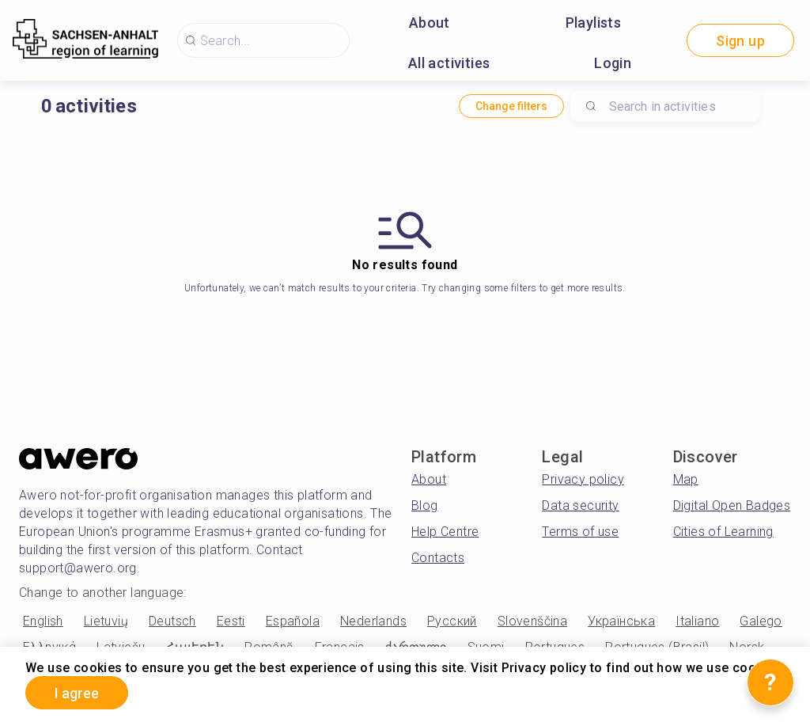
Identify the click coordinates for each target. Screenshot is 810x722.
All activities (449, 63)
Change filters (511, 106)
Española (293, 621)
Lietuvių (106, 621)
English (43, 621)
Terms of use (580, 531)
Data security (580, 505)
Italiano (697, 621)
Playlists (594, 22)
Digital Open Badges (732, 505)
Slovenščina (532, 621)
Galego (761, 621)
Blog (424, 505)
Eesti (231, 621)
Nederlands (373, 621)
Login (612, 63)
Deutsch (172, 621)
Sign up (740, 40)
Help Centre (445, 531)
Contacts (437, 557)
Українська (621, 621)
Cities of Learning (723, 531)
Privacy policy (583, 479)
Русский (452, 621)
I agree (77, 693)
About (429, 22)
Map (685, 479)
